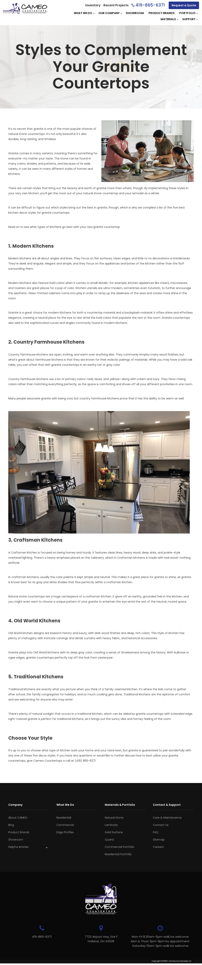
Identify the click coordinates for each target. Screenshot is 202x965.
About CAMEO (17, 818)
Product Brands (162, 13)
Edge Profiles (65, 832)
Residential (63, 818)
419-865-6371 (150, 5)
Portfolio (187, 13)
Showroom (135, 13)
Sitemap (159, 840)
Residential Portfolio (118, 854)
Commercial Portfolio (119, 847)
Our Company (109, 13)
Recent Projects (116, 5)
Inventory (92, 5)
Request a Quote (184, 5)
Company (15, 805)
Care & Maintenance (167, 818)
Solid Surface (114, 832)
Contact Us (160, 825)
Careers (158, 847)
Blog (11, 825)
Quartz (109, 840)
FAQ (155, 832)
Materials (168, 19)
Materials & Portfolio (120, 805)
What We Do (83, 13)
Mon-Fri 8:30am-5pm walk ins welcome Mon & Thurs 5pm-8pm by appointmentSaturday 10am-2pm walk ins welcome (160, 941)
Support (188, 19)
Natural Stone (114, 818)
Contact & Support (167, 805)
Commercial (65, 825)
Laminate (111, 825)
